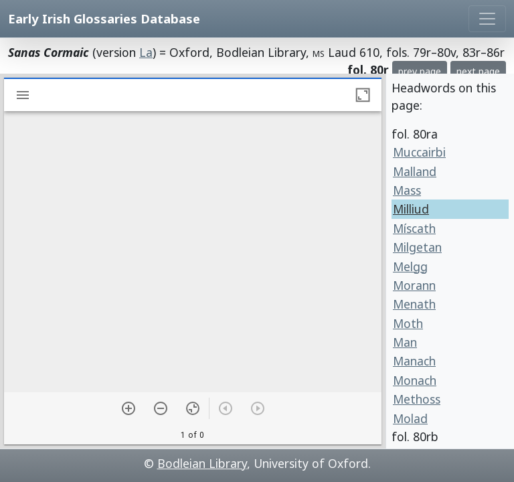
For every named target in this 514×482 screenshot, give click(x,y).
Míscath (414, 228)
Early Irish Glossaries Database (104, 18)
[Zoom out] (161, 408)
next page (478, 71)
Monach (414, 380)
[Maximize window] (363, 95)
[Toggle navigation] (487, 18)
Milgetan (417, 247)
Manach (414, 361)
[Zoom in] (128, 408)
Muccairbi (419, 152)
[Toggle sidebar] (23, 95)
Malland (414, 171)
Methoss (416, 399)
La (146, 52)
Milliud (411, 209)
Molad (410, 418)
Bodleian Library (202, 463)
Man (405, 342)
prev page (419, 71)
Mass (407, 190)
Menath (414, 304)
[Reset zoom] (193, 408)
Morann (414, 285)
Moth (408, 323)
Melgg (410, 266)
